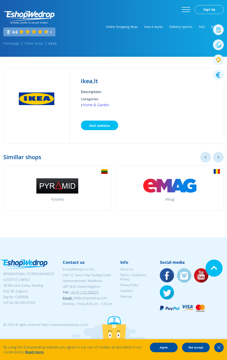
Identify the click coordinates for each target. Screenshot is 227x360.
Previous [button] (205, 157)
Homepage (11, 43)
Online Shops (33, 43)
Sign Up (209, 9)
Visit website (99, 125)
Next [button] (218, 157)
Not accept (195, 347)
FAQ (202, 27)
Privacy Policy (129, 285)
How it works (153, 27)
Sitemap (126, 296)
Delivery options (180, 27)
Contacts (126, 291)
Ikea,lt (53, 43)
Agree (164, 347)
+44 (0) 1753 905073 (84, 292)
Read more (34, 352)
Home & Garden (96, 104)
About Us (126, 269)
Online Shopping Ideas (122, 27)
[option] (57, 188)
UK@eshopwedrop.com (90, 298)
